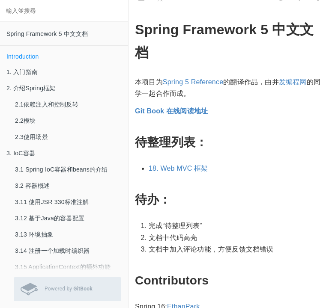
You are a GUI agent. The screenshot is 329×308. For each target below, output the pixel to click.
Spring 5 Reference (193, 82)
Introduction (22, 56)
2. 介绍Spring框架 (31, 88)
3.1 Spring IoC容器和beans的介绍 (61, 169)
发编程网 (293, 82)
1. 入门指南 (22, 71)
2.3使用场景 (31, 136)
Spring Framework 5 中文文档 (47, 33)
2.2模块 (25, 120)
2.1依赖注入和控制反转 (46, 104)
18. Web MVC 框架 (178, 168)
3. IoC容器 (20, 153)
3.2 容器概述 (32, 185)
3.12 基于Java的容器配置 (49, 218)
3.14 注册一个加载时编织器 (52, 250)
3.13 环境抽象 (34, 234)
